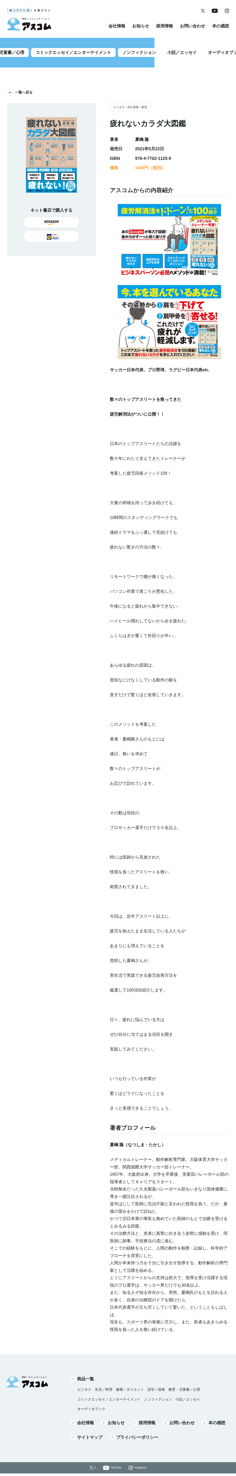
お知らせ (140, 31)
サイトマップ (86, 1428)
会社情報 (116, 31)
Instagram (140, 1458)
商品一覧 (82, 1369)
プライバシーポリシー (133, 1428)
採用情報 (164, 31)
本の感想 (220, 31)
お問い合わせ (192, 31)
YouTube (116, 1458)
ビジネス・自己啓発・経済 (130, 97)
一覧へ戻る (19, 83)
